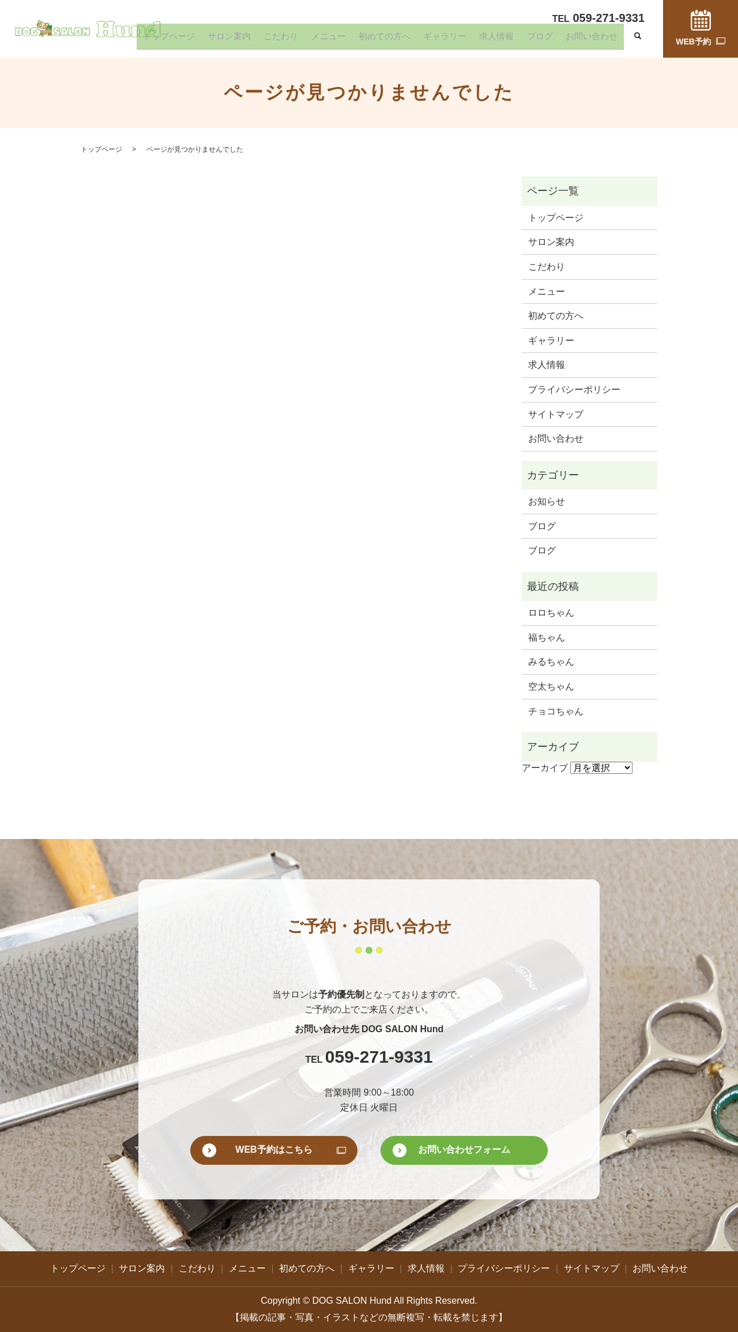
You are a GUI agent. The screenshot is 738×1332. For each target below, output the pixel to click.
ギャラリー (476, 39)
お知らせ (546, 501)
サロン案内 (297, 39)
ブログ (553, 39)
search (638, 40)
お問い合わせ (596, 39)
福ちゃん (546, 637)
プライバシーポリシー (574, 389)
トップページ (246, 39)
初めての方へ (425, 39)
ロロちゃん (551, 613)
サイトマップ (555, 414)
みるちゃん (551, 662)
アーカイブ (545, 768)
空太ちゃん (551, 686)
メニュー (378, 39)
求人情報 (519, 39)
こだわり (339, 39)
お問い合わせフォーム (464, 1149)
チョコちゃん (555, 711)
